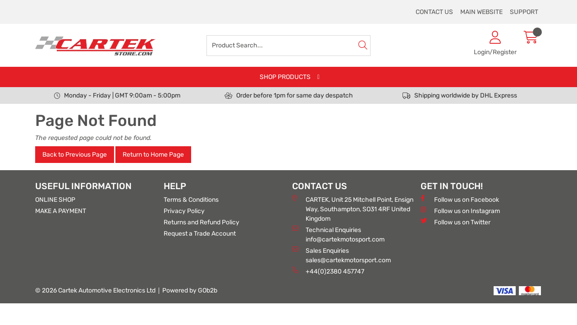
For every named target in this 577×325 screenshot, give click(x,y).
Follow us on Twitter (455, 222)
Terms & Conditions (191, 200)
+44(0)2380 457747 (328, 271)
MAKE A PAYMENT (60, 211)
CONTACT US (434, 12)
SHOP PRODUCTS (285, 77)
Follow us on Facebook (460, 199)
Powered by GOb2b (189, 290)
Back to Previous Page (74, 154)
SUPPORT (524, 12)
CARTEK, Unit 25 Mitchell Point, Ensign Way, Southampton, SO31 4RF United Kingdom (352, 209)
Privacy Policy (184, 211)
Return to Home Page (153, 154)
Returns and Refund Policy (201, 222)
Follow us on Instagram (460, 210)
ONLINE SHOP (55, 200)
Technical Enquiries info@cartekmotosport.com (338, 234)
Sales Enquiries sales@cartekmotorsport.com (341, 255)
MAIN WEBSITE (481, 12)
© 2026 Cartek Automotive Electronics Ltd (95, 290)
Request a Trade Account (200, 233)
